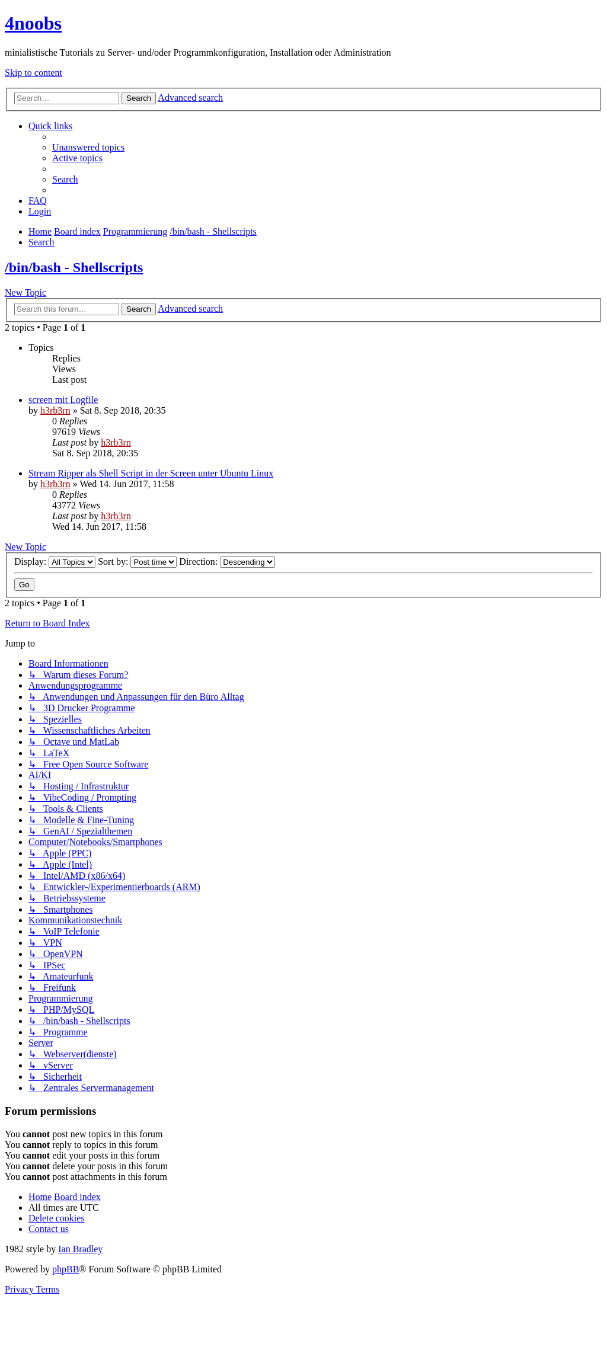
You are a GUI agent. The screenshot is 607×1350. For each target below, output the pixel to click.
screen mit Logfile (63, 400)
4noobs (33, 23)
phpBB (65, 1269)
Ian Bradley (80, 1249)
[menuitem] (88, 147)
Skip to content (33, 73)
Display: (54, 561)
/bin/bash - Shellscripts (74, 267)
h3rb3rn (55, 410)
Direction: (227, 561)
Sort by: (137, 561)
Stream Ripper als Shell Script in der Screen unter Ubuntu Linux (150, 473)
